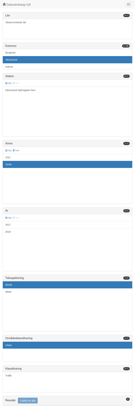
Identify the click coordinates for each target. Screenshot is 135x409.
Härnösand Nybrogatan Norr (20, 90)
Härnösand (11, 59)
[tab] (67, 400)
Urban (8, 345)
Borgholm (10, 52)
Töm (16, 150)
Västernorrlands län (15, 22)
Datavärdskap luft (17, 4)
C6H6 (8, 164)
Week (8, 291)
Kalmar (9, 66)
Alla (9, 83)
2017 (8, 224)
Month (8, 284)
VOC (7, 157)
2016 (8, 231)
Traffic (8, 375)
